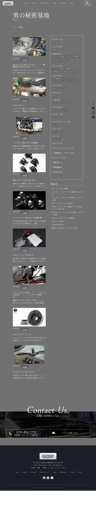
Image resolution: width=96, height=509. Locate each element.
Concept (21, 2)
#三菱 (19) (56, 100)
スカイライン (56, 59)
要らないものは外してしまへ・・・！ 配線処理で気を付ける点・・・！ (28, 67)
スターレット (67, 81)
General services (44, 490)
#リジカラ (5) (57, 143)
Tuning (55, 490)
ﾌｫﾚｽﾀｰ (76, 71)
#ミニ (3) (55, 136)
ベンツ (54, 124)
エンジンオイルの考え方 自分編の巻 (28, 223)
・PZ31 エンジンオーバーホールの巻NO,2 (63, 218)
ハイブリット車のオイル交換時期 (27, 146)
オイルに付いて (20, 108)
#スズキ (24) (57, 107)
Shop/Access (58, 2)
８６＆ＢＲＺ (56, 78)
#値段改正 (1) (57, 162)
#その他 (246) (57, 172)
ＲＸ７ (54, 95)
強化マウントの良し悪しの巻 (25, 184)
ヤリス (61, 81)
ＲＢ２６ (77, 57)
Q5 (54, 42)
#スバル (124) (57, 66)
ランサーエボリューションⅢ (61, 103)
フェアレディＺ (69, 57)
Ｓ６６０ (66, 88)
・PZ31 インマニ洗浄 (57, 221)
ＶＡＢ (64, 71)
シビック (60, 88)
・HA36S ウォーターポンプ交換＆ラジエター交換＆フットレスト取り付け (67, 208)
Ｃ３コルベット (57, 117)
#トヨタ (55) (56, 75)
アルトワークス (57, 110)
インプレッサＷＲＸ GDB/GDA (62, 69)
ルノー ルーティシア (59, 132)
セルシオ (73, 78)
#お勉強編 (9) (57, 167)
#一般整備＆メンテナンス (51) (63, 153)
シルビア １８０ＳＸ (67, 59)
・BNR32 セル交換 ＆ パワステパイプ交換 (64, 228)
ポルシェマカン (57, 175)
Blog (67, 2)
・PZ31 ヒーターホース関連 (60, 189)
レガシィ (70, 71)
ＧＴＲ (77, 59)
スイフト (65, 110)
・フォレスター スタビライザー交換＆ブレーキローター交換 (67, 199)
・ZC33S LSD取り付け (58, 225)
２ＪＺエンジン (65, 78)
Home (14, 490)
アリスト (55, 81)
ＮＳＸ (54, 88)
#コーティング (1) (58, 157)
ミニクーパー (56, 139)
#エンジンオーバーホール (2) (62, 148)
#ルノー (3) (56, 129)
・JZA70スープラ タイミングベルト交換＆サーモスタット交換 (67, 213)
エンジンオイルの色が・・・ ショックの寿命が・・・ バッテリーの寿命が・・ (28, 303)
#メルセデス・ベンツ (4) (61, 121)
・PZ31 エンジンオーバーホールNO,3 (62, 203)
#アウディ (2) (57, 39)
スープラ (75, 81)
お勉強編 (24, 60)
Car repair (28, 2)
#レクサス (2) (57, 46)
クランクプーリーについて (24, 343)
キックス (65, 62)
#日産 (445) (56, 54)
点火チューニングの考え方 (24, 262)
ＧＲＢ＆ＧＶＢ (57, 71)
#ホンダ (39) (56, 85)
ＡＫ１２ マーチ (57, 62)
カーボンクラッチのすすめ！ (25, 381)
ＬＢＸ (54, 49)
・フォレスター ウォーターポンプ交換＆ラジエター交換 (67, 193)
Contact (75, 490)
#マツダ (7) (56, 92)
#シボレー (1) (57, 114)
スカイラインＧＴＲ (58, 57)
